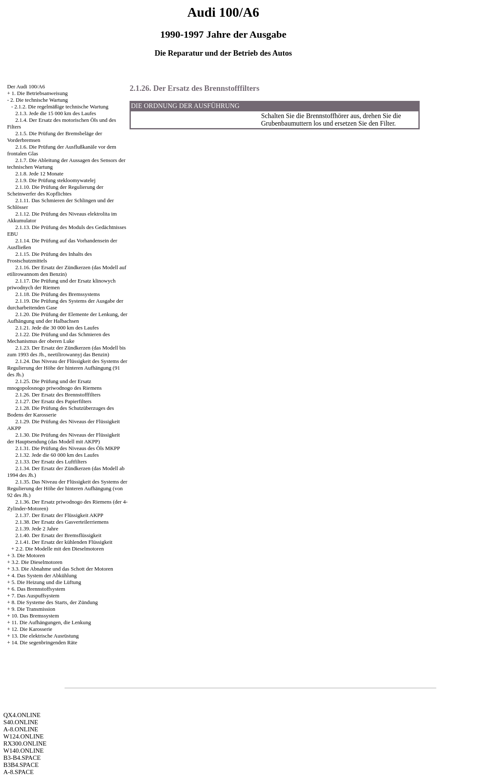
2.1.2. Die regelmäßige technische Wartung (61, 106)
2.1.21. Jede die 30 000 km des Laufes (57, 327)
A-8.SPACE (18, 772)
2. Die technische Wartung (38, 100)
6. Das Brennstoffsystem (38, 589)
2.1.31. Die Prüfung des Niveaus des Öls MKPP (67, 448)
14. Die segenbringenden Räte (44, 642)
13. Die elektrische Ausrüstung (44, 636)
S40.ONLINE (20, 722)
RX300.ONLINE (25, 743)
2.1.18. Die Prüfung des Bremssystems (57, 294)
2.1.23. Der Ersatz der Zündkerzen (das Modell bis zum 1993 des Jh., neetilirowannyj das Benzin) (66, 351)
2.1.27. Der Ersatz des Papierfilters (53, 401)
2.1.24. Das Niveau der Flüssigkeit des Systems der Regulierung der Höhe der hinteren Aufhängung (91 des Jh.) (67, 368)
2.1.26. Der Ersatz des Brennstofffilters (58, 394)
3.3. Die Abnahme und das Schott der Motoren (62, 569)
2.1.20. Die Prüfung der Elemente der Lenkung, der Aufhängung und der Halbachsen (67, 317)
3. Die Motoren (28, 555)
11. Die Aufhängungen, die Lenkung (51, 622)
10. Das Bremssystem (35, 615)
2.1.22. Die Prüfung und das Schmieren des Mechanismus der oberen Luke (58, 337)
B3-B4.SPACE (22, 757)
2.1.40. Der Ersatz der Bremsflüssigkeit (58, 535)
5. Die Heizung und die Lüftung (46, 582)
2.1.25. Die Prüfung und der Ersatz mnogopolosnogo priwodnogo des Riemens (54, 384)
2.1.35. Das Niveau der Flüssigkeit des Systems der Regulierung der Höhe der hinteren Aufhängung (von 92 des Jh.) (67, 488)
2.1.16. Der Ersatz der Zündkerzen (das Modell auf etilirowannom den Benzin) (66, 270)
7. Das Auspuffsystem (35, 595)
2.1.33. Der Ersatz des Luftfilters (51, 461)
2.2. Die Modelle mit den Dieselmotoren (60, 548)
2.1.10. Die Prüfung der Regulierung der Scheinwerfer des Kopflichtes (55, 190)
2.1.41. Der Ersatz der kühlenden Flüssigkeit (63, 542)
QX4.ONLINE (22, 715)
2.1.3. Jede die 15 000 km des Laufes (55, 113)
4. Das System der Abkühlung (44, 575)
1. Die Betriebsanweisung (39, 93)
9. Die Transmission (33, 609)
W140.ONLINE (23, 750)
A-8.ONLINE (20, 729)
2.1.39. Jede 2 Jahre (36, 528)
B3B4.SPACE (21, 764)
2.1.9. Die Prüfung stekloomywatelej (55, 180)
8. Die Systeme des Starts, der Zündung (54, 602)
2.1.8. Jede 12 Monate (39, 173)
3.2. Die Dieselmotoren (36, 562)
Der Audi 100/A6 (26, 86)
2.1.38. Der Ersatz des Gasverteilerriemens (62, 522)
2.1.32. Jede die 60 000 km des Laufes (57, 455)
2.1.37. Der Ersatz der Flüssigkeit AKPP (59, 515)
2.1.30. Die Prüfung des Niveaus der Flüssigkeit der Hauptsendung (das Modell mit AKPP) (63, 438)
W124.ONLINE (23, 736)
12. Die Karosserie (31, 629)
